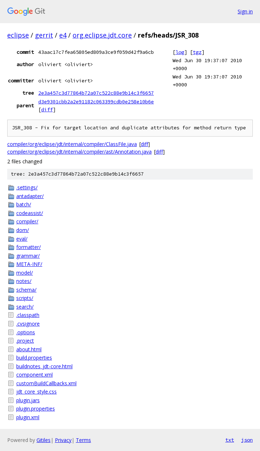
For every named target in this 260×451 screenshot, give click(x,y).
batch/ (23, 204)
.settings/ (27, 187)
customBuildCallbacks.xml (46, 383)
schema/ (26, 289)
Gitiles (43, 440)
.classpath (27, 315)
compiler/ (27, 221)
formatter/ (28, 247)
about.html (29, 349)
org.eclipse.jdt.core (102, 35)
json (247, 440)
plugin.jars (28, 400)
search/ (25, 306)
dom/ (22, 230)
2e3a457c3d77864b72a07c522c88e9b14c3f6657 (96, 93)
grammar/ (28, 255)
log (180, 52)
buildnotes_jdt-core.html (44, 366)
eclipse (18, 35)
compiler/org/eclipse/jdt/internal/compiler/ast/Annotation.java (79, 151)
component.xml (34, 374)
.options (25, 332)
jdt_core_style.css (36, 391)
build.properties (34, 357)
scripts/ (24, 298)
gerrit (44, 35)
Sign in (245, 11)
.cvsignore (28, 323)
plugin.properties (35, 408)
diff (47, 109)
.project (25, 340)
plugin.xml (27, 417)
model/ (24, 272)
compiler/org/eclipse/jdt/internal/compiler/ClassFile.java (72, 144)
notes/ (23, 281)
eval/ (21, 238)
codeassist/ (29, 213)
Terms (83, 440)
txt (229, 440)
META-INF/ (29, 264)
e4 (62, 35)
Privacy (63, 440)
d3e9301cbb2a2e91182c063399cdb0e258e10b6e (96, 101)
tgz (197, 52)
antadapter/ (30, 196)
